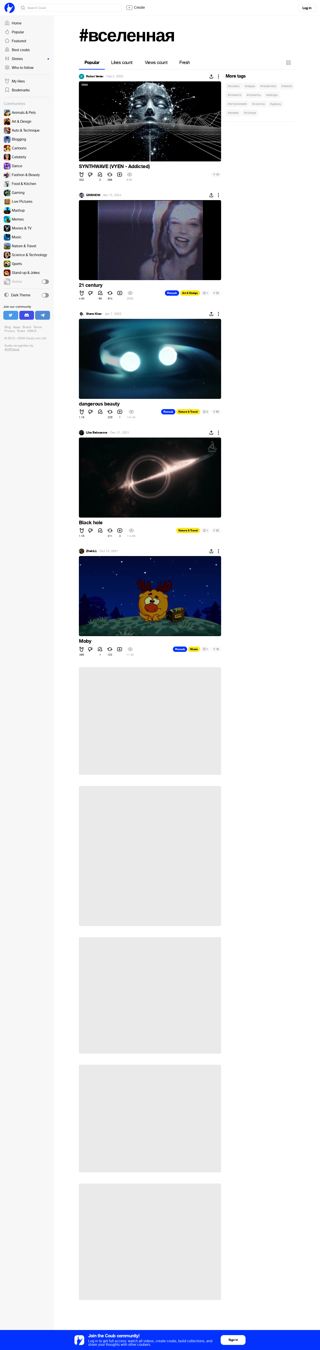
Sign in (233, 1340)
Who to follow (19, 68)
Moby (85, 641)
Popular (14, 32)
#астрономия (237, 104)
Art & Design (190, 293)
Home (13, 23)
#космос (234, 86)
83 (216, 412)
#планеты (254, 95)
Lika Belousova (96, 432)
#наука (250, 86)
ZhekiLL (91, 551)
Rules (21, 331)
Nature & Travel (188, 412)
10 (216, 174)
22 (216, 293)
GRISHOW (93, 195)
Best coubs (17, 50)
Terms (37, 327)
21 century (90, 285)
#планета (234, 95)
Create (135, 7)
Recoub (172, 293)
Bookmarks (17, 90)
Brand (26, 327)
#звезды (272, 95)
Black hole (91, 523)
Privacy (9, 331)
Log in (306, 8)
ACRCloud (11, 349)
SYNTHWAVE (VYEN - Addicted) (114, 166)
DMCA (31, 331)
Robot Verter (94, 76)
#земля (286, 86)
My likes (14, 81)
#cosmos (258, 104)
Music (194, 649)
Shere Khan (94, 313)
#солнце (250, 113)
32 (216, 530)
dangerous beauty (99, 404)
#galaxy (275, 104)
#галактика (268, 86)
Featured (15, 41)
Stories (26, 59)
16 (216, 649)
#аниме (233, 113)
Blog (7, 327)
